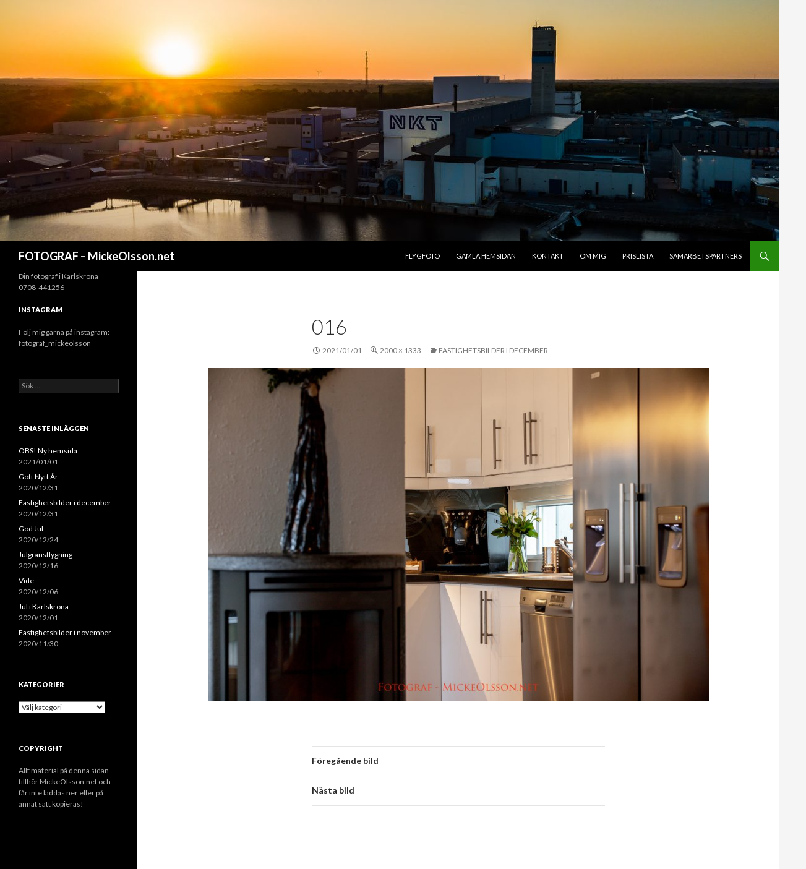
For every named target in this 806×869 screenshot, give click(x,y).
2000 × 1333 (400, 350)
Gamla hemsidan (486, 256)
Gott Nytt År (38, 476)
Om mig (593, 256)
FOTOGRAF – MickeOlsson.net (96, 256)
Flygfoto (422, 256)
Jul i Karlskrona (44, 606)
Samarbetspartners (705, 256)
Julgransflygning (45, 554)
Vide (26, 580)
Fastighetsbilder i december (493, 350)
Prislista (637, 256)
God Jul (31, 528)
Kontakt (548, 256)
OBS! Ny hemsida (48, 450)
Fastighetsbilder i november (65, 632)
